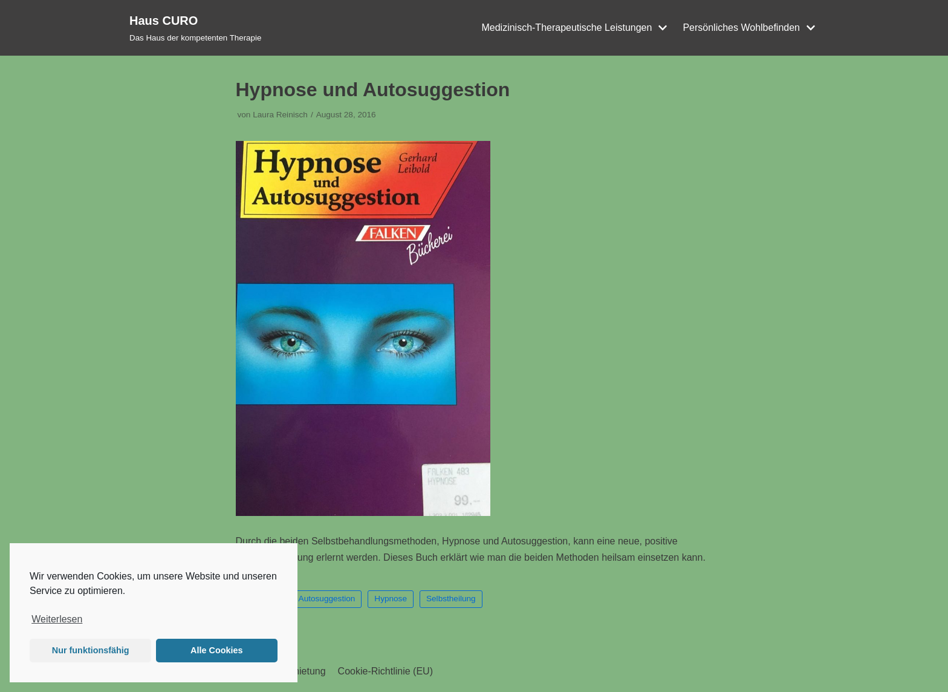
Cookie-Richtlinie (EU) (385, 671)
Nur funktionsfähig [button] (90, 650)
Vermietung (301, 671)
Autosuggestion (327, 598)
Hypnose (390, 598)
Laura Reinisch (280, 114)
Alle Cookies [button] (216, 650)
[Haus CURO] (195, 28)
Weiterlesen (56, 619)
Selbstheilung (451, 598)
